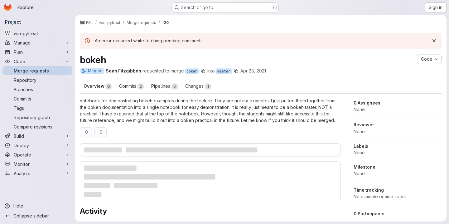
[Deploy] (37, 145)
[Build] (37, 136)
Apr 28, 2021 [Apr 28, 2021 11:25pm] (253, 70)
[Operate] (37, 154)
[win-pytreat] (37, 33)
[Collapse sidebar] (37, 216)
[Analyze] (37, 173)
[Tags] (37, 108)
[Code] (37, 61)
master (223, 71)
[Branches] (37, 89)
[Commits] (37, 98)
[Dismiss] (434, 40)
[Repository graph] (37, 117)
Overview (98, 86)
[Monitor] (37, 164)
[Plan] (37, 52)
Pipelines (164, 86)
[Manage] (37, 42)
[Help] (37, 206)
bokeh (191, 71)
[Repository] (37, 80)
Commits (131, 86)
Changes (198, 86)
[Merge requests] (37, 70)
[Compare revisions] (37, 126)
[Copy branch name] (203, 71)
